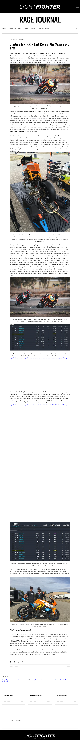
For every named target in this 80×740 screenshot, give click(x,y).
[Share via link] (22, 662)
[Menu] (77, 6)
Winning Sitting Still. (36, 695)
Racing (26, 28)
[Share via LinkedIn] (18, 662)
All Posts (4, 28)
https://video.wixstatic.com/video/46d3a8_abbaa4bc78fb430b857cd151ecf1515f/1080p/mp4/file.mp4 (39, 405)
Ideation (33, 28)
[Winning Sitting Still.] (40, 685)
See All (76, 676)
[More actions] (69, 39)
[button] (76, 28)
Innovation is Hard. (62, 695)
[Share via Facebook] (10, 662)
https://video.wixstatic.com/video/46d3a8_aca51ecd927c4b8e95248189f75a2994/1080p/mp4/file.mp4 (39, 358)
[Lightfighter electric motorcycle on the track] (13, 685)
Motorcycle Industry (44, 28)
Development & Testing (15, 28)
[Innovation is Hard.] (66, 685)
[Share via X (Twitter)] (14, 662)
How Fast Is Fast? (8, 695)
